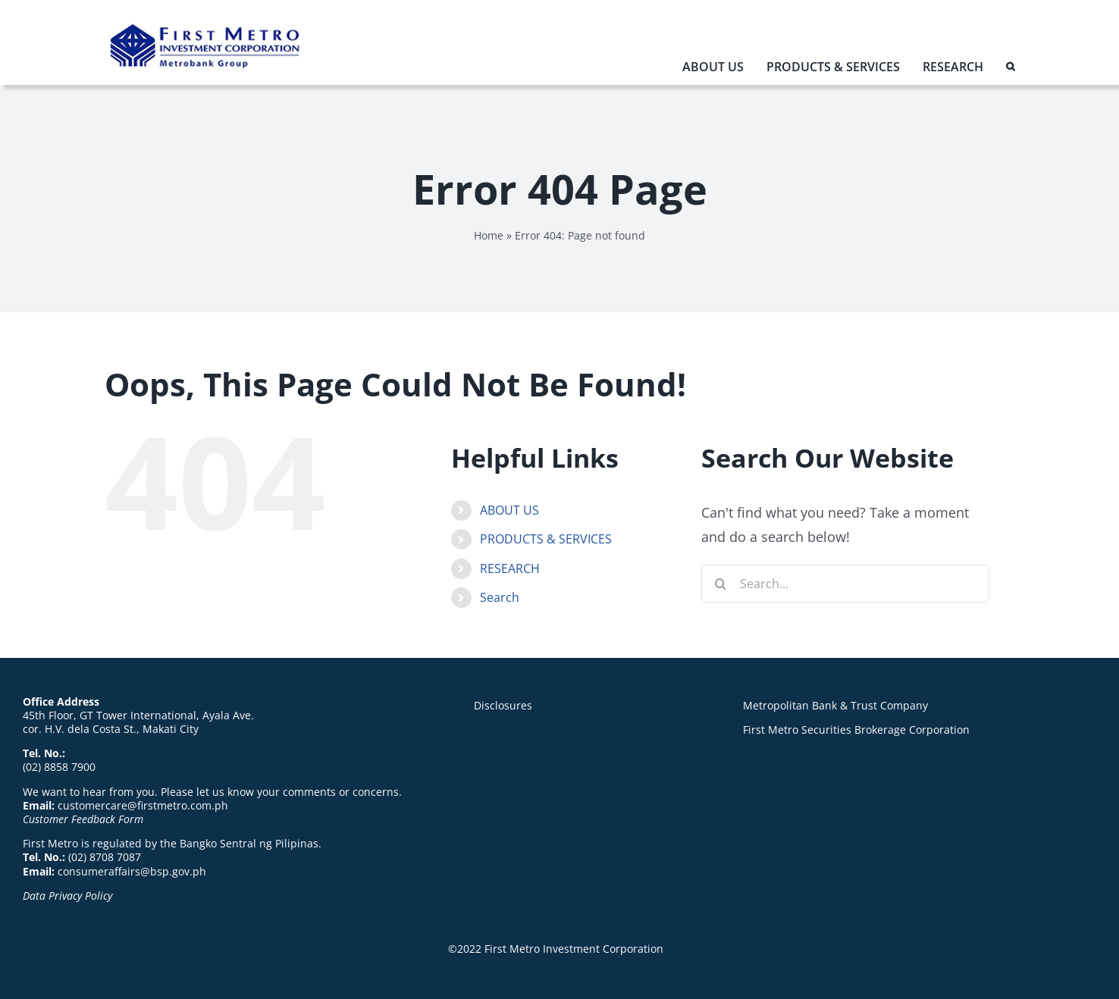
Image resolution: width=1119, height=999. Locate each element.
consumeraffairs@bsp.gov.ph (132, 871)
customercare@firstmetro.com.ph (143, 805)
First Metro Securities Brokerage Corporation (856, 729)
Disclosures (503, 705)
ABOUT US (509, 510)
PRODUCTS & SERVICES (546, 539)
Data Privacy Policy (67, 895)
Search (499, 597)
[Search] (720, 584)
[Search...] (845, 584)
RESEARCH (510, 568)
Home (488, 235)
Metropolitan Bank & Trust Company (835, 705)
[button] (1010, 70)
